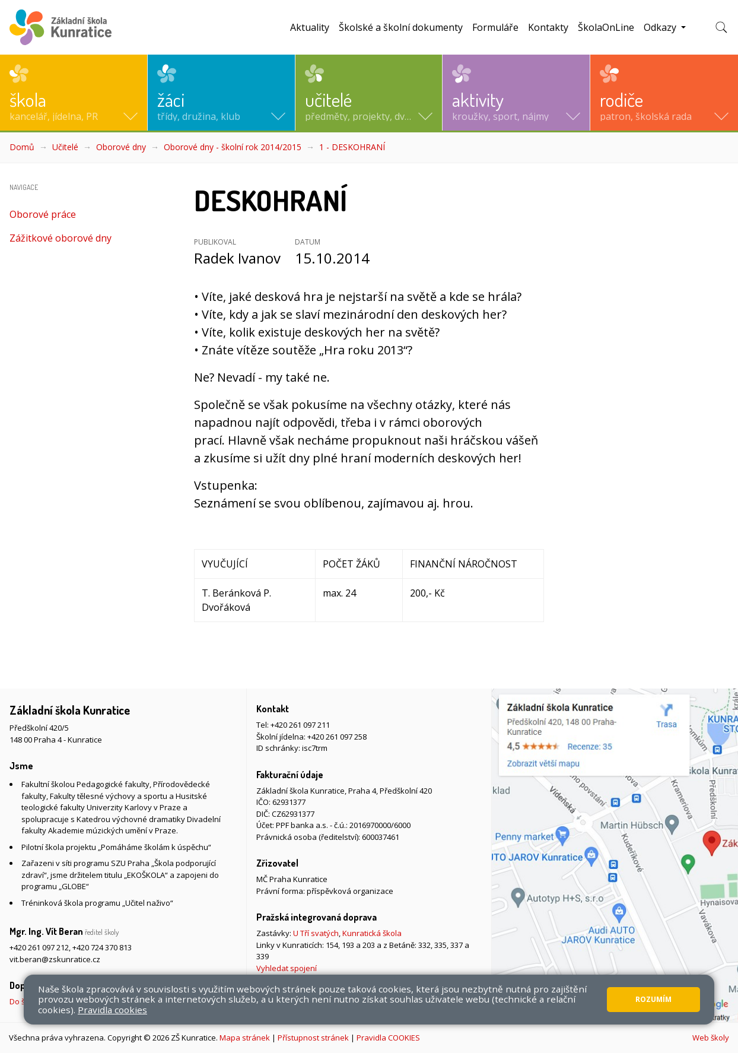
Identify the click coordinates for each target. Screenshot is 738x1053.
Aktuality (309, 27)
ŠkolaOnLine (606, 27)
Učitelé (65, 147)
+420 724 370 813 (102, 947)
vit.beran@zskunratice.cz (54, 959)
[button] (73, 93)
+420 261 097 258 (337, 736)
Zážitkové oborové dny (60, 238)
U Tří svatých (316, 933)
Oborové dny (121, 147)
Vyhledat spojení (286, 968)
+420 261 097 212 (39, 947)
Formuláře (495, 27)
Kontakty (548, 27)
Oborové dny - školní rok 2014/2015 (232, 147)
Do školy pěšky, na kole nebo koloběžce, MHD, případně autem (121, 1001)
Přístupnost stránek (313, 1037)
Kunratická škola (372, 933)
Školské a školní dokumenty (401, 27)
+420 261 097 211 (300, 724)
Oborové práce (42, 214)
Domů (21, 147)
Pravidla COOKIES (388, 1037)
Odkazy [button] (661, 27)
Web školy (710, 1037)
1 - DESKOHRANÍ (352, 147)
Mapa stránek (245, 1037)
